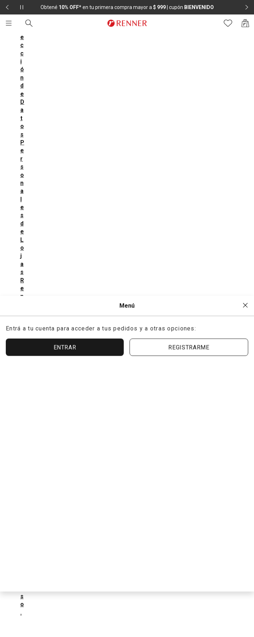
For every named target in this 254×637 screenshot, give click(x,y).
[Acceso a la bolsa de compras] (245, 23)
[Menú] (8, 23)
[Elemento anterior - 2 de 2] (7, 7)
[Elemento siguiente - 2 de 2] (247, 7)
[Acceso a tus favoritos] (228, 23)
